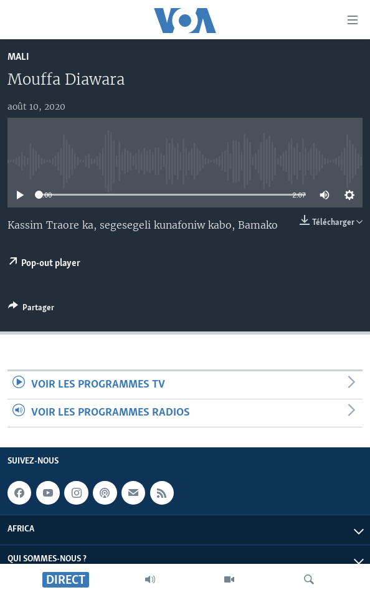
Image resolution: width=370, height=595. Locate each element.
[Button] (31, 309)
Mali (18, 57)
